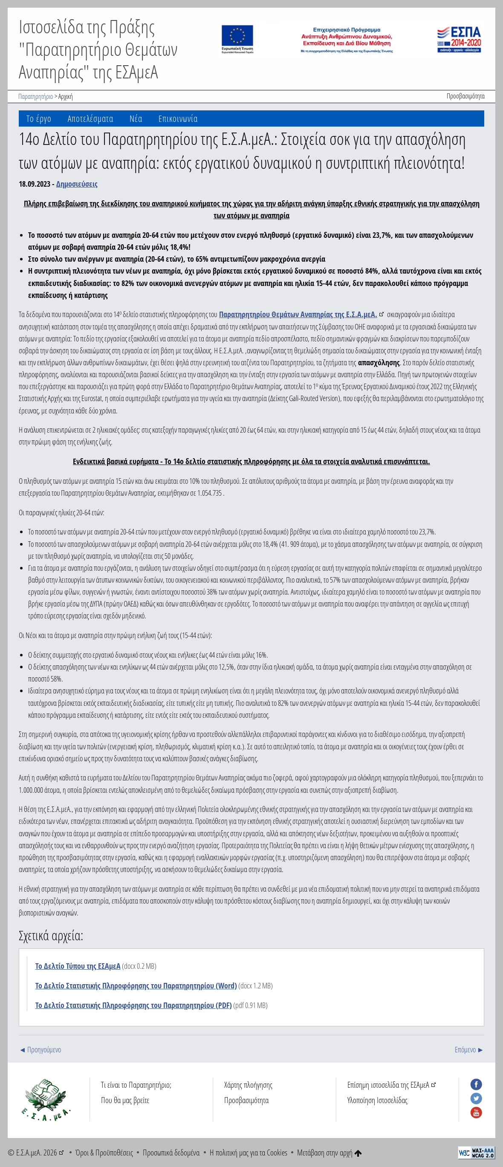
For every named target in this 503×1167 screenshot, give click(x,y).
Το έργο (39, 118)
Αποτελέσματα (90, 118)
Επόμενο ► (469, 1049)
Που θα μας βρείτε (125, 1100)
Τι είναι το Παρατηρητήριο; (136, 1084)
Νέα (136, 118)
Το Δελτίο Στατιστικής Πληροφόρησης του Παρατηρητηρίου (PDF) (133, 1005)
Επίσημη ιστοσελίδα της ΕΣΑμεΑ (388, 1084)
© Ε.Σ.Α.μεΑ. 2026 (32, 1152)
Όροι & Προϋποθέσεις (104, 1152)
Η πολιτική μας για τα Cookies (248, 1152)
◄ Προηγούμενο (40, 1049)
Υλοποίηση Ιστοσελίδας (377, 1100)
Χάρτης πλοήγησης (248, 1084)
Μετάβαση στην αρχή (329, 1152)
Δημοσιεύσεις (77, 184)
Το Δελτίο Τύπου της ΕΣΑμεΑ (78, 966)
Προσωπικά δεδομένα (171, 1152)
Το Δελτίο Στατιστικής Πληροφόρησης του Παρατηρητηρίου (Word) (136, 985)
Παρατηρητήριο (35, 96)
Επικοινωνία (178, 118)
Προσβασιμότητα (466, 96)
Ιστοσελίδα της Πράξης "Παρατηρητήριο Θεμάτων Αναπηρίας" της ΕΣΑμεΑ (98, 48)
